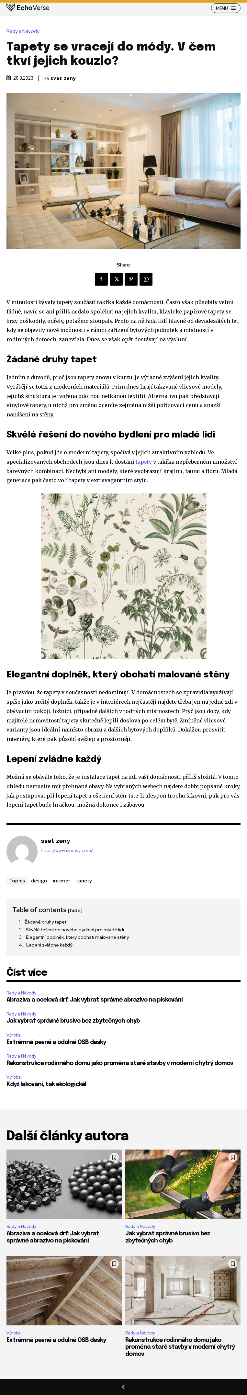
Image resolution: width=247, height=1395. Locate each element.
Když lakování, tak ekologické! (46, 1084)
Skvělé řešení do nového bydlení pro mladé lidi (75, 930)
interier (61, 880)
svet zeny (63, 78)
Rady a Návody (24, 31)
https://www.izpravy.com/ (67, 850)
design (39, 880)
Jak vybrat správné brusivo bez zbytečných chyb (73, 1021)
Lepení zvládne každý (49, 945)
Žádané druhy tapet (45, 922)
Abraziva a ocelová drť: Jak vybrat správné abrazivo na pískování (94, 1000)
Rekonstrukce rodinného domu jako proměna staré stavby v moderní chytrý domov (119, 1063)
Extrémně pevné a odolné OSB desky (56, 1042)
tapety (144, 462)
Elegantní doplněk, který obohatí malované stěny (77, 937)
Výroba (13, 1035)
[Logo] (28, 7)
